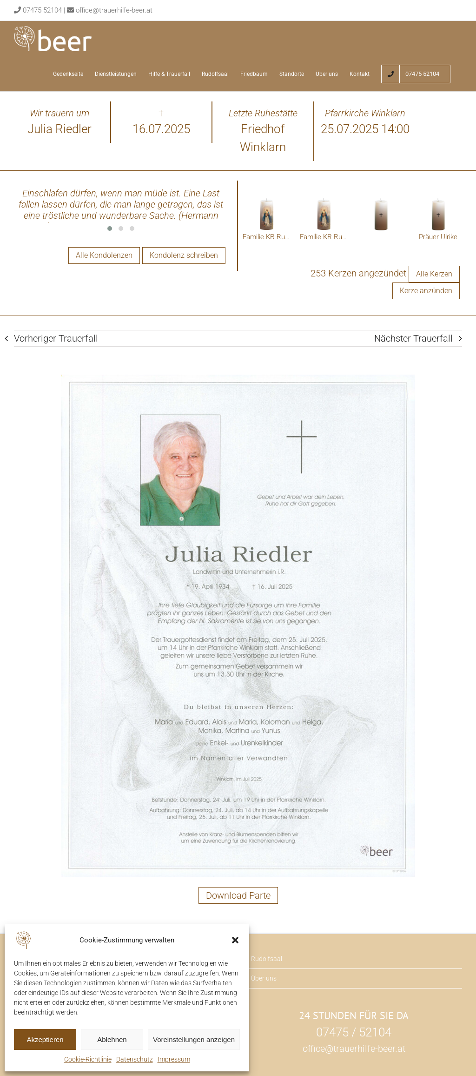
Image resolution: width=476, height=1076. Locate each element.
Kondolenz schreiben (184, 255)
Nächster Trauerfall (413, 338)
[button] (235, 940)
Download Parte (238, 895)
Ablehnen (111, 1039)
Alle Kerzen (434, 274)
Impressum (174, 1059)
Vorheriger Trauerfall (56, 338)
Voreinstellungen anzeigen (194, 1039)
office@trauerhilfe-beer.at (114, 10)
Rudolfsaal (266, 959)
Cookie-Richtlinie (88, 1059)
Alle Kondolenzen (104, 255)
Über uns (264, 978)
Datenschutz (134, 1059)
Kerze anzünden (426, 291)
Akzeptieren (44, 1039)
